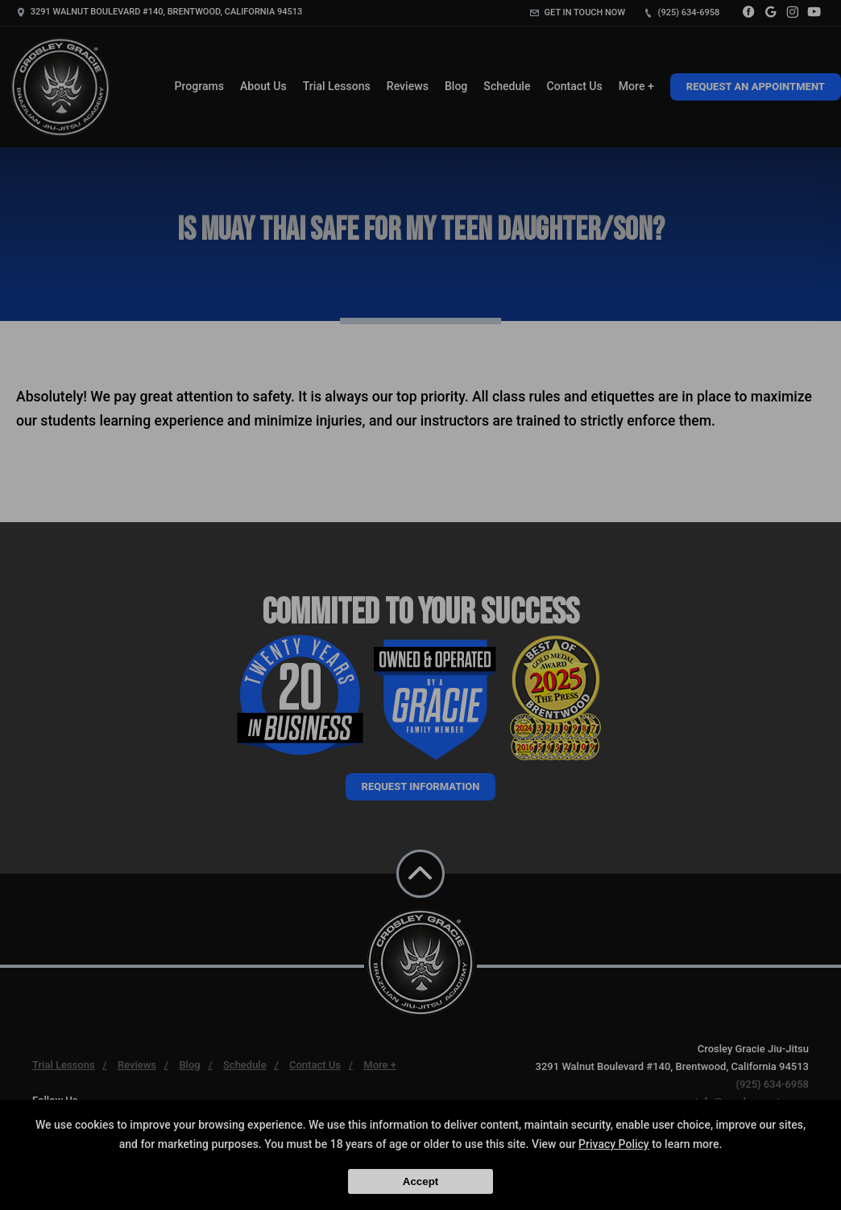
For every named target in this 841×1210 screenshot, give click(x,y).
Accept (420, 1181)
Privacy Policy (613, 1144)
